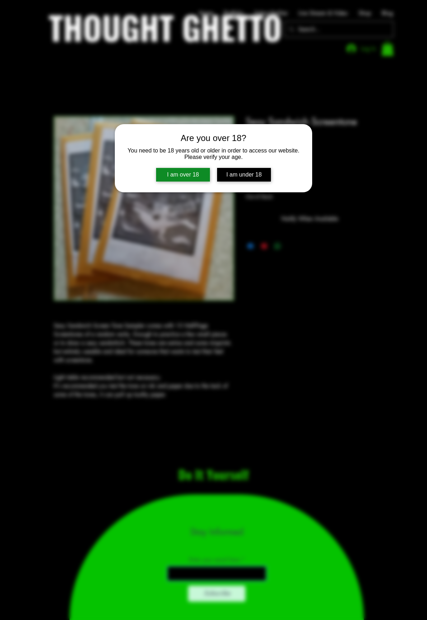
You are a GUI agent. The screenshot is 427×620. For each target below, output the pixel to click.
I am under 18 (244, 175)
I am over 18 (183, 175)
